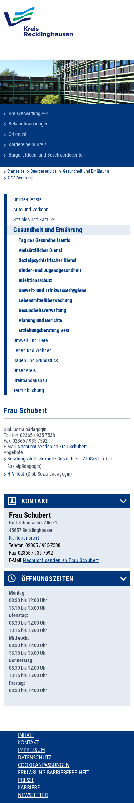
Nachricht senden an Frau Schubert (52, 446)
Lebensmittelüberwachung (45, 300)
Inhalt (26, 735)
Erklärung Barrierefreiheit (53, 772)
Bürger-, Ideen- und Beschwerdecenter (46, 155)
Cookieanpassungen (43, 765)
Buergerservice (43, 171)
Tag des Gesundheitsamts (44, 240)
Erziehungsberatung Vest (44, 330)
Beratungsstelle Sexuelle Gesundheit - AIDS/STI (54, 459)
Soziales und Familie (33, 219)
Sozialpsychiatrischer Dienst (47, 260)
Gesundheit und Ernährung (86, 171)
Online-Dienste (27, 199)
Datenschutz (35, 757)
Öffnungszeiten (47, 578)
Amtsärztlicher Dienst (40, 250)
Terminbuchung (28, 390)
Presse (26, 780)
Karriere (29, 787)
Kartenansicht (24, 538)
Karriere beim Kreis (27, 144)
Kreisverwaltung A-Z (28, 113)
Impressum (31, 750)
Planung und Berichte (40, 320)
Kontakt (35, 501)
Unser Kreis (24, 370)
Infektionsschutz (35, 280)
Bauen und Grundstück (35, 360)
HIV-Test (15, 474)
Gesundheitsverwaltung (42, 310)
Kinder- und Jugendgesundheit (50, 270)
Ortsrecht (17, 134)
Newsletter (33, 795)
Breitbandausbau (30, 380)
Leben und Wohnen (32, 350)
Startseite (15, 171)
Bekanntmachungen (29, 124)
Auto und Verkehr (30, 209)
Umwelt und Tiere (30, 340)
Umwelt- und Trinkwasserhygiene (52, 290)
